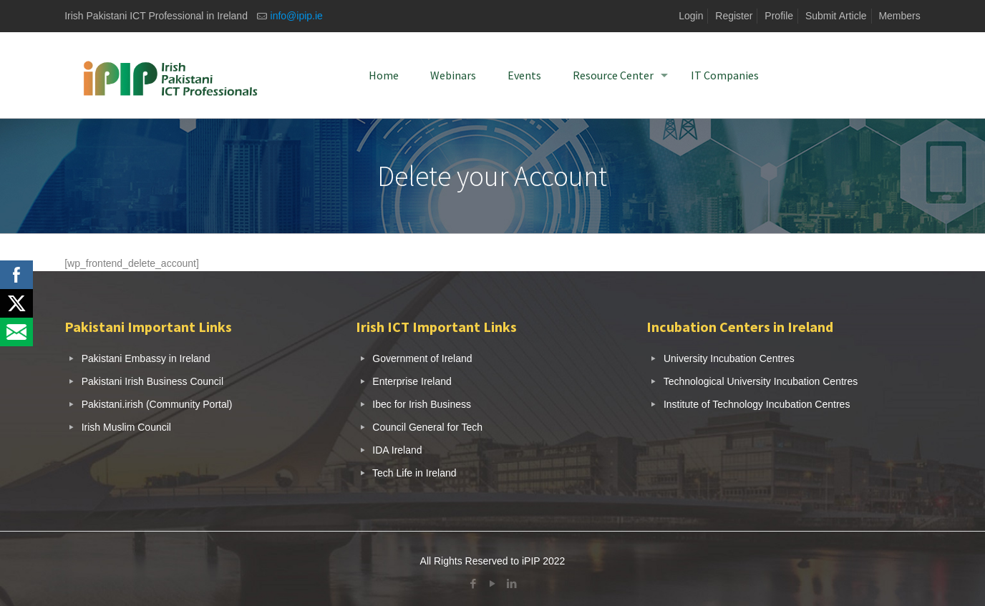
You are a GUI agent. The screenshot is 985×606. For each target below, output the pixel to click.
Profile (779, 15)
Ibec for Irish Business (421, 404)
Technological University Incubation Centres (761, 381)
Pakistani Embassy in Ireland (146, 358)
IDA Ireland (397, 450)
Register (733, 15)
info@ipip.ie (297, 15)
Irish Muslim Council (126, 427)
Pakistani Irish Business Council (152, 381)
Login (691, 15)
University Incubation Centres (729, 358)
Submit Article (836, 15)
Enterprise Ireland (412, 381)
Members (899, 15)
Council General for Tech (427, 427)
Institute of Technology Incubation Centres (757, 404)
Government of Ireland (422, 358)
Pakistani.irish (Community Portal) (157, 404)
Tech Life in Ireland (414, 473)
